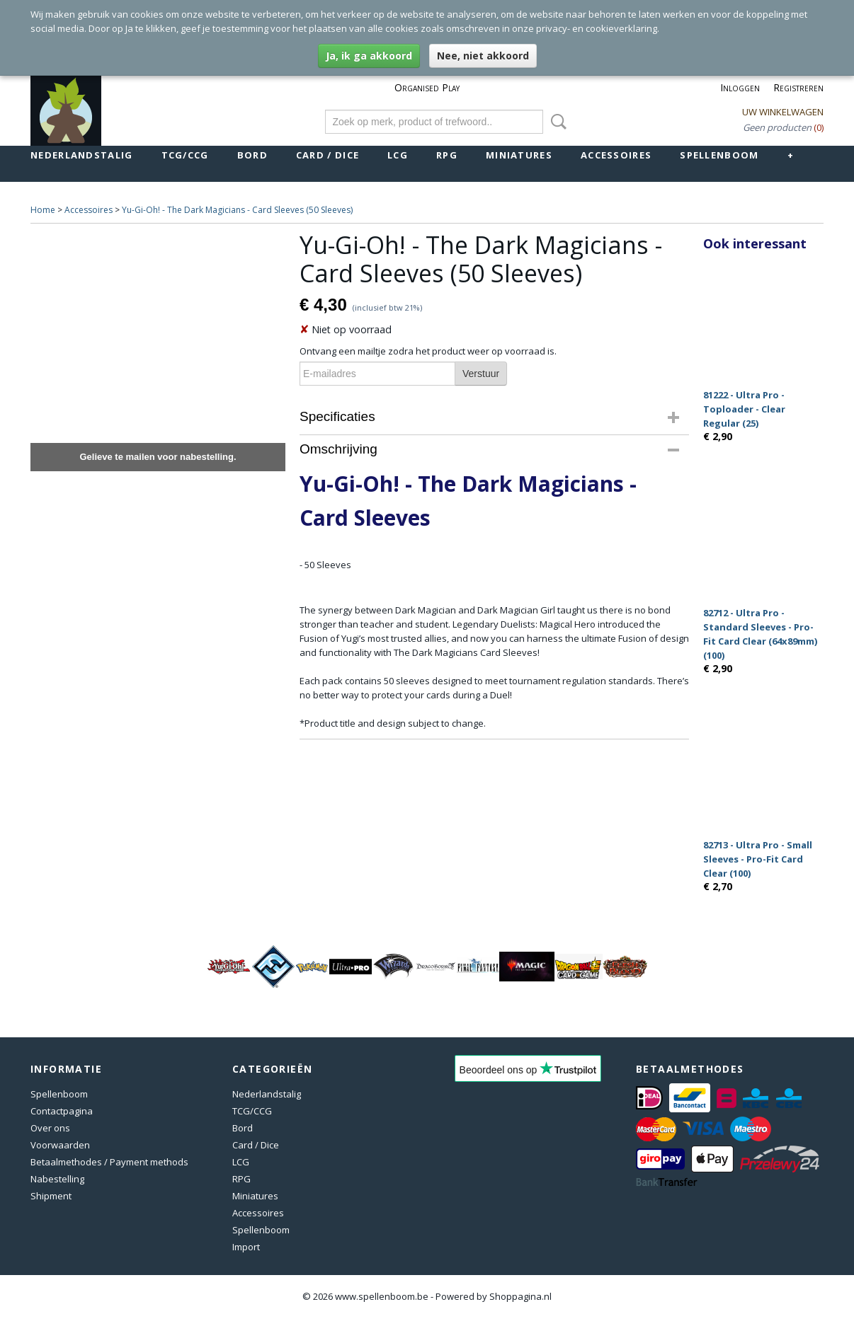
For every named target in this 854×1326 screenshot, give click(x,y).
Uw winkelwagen (783, 111)
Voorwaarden (60, 1144)
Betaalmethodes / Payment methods (109, 1161)
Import (246, 1246)
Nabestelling (57, 1178)
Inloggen (740, 87)
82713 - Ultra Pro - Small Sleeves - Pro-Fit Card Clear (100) (757, 859)
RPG (446, 155)
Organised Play (427, 87)
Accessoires (616, 155)
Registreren (798, 87)
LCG (397, 155)
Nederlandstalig (81, 155)
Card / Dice (327, 155)
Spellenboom (719, 155)
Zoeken (556, 121)
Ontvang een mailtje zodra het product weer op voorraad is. (428, 351)
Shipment (51, 1195)
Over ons (50, 1128)
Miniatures (519, 155)
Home (42, 210)
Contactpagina (61, 1111)
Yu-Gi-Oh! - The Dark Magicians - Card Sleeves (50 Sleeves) (237, 210)
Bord (252, 155)
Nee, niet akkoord (483, 55)
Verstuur (480, 373)
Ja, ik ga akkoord (369, 55)
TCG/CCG (185, 155)
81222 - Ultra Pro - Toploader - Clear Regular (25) (744, 408)
